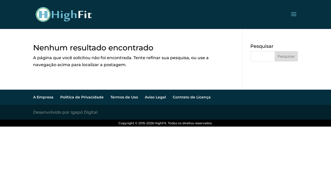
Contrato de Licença (192, 97)
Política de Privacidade (82, 97)
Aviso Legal (155, 97)
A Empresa (43, 97)
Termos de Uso (124, 97)
